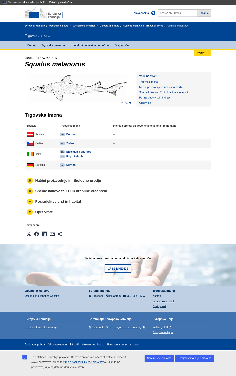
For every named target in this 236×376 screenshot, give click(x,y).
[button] (28, 234)
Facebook (96, 327)
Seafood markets (132, 25)
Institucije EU (160, 327)
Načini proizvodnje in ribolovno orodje (161, 87)
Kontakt (157, 296)
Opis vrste (145, 102)
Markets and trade (109, 25)
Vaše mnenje (118, 268)
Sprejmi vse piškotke (159, 358)
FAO (126, 103)
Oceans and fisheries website (42, 296)
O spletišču (122, 45)
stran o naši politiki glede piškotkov (83, 362)
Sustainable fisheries (83, 25)
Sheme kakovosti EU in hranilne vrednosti (163, 92)
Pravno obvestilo (117, 344)
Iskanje (204, 13)
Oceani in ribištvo (58, 25)
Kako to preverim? (60, 2)
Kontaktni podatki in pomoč (88, 45)
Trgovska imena (154, 25)
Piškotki (74, 344)
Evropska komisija (35, 25)
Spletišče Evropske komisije (41, 327)
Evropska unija (161, 332)
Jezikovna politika (35, 344)
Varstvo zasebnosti (164, 301)
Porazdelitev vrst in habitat (154, 97)
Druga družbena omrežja (128, 327)
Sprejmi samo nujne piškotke (194, 358)
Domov (31, 45)
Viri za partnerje (58, 344)
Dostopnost (159, 306)
